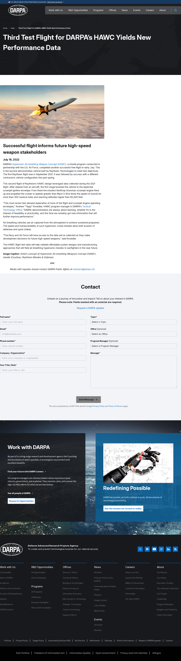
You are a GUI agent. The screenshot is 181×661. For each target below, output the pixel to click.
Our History (162, 578)
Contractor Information (135, 588)
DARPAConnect (6, 609)
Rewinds (97, 630)
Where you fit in (132, 572)
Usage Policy (38, 640)
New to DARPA (6, 578)
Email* (3, 329)
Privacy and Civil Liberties (133, 652)
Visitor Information (164, 615)
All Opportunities (38, 572)
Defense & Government (10, 588)
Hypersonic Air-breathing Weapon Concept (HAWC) (39, 164)
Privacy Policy (99, 406)
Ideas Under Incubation (41, 607)
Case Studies (100, 605)
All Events (98, 625)
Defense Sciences (71, 588)
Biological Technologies (73, 583)
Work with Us (56, 10)
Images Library (100, 600)
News (125, 10)
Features (97, 595)
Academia (4, 583)
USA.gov (156, 652)
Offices (112, 10)
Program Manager (104, 341)
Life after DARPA (132, 599)
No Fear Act (80, 640)
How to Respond (38, 578)
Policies (7, 640)
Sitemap (108, 640)
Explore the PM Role (134, 578)
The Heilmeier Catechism (168, 588)
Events (136, 10)
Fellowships (130, 593)
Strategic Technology (72, 604)
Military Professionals (134, 583)
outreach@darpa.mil (83, 269)
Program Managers (165, 604)
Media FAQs (99, 611)
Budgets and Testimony (167, 609)
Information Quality (80, 652)
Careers (150, 10)
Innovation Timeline (165, 583)
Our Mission (162, 572)
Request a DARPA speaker (90, 308)
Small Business (6, 604)
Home (5, 28)
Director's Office (70, 572)
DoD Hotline (22, 652)
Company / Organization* (12, 353)
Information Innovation (72, 593)
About (162, 10)
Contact (169, 640)
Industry (3, 599)
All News (98, 572)
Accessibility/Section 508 (59, 640)
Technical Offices (70, 578)
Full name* (5, 317)
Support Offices (70, 615)
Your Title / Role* (8, 365)
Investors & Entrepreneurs (11, 593)
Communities (5, 572)
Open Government (106, 652)
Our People (162, 593)
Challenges (36, 597)
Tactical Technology (71, 609)
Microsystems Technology (74, 599)
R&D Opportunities (78, 10)
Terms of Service (115, 406)
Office (98, 329)
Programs (98, 10)
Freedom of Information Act (49, 652)
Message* (95, 353)
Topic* (93, 317)
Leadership (162, 599)
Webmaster (95, 640)
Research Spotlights (40, 602)
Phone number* (7, 341)
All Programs (36, 592)
